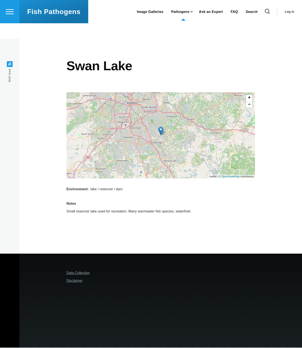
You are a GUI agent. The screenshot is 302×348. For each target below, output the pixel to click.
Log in (289, 27)
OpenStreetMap (230, 176)
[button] (161, 131)
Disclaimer (74, 281)
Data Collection (78, 273)
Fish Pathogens (53, 27)
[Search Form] (267, 27)
